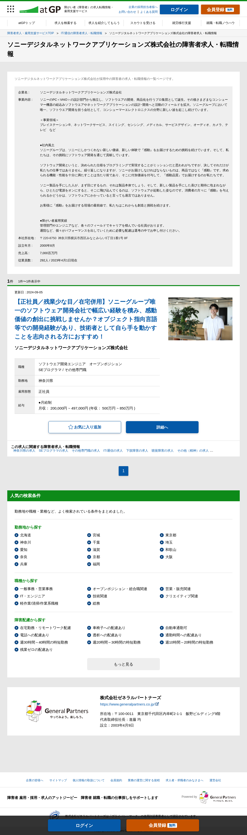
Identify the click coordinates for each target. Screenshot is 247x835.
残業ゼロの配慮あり (36, 649)
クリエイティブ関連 (181, 596)
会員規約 (116, 780)
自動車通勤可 (176, 628)
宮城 (96, 535)
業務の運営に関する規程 (144, 780)
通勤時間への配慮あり (183, 635)
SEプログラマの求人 (53, 450)
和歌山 (170, 549)
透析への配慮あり (107, 635)
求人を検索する (65, 23)
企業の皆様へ (34, 780)
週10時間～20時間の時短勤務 (189, 642)
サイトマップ (58, 780)
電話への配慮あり (34, 635)
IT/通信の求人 (113, 450)
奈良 (23, 557)
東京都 (170, 535)
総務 (96, 603)
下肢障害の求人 (137, 450)
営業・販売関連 (178, 589)
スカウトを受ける (142, 23)
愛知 (23, 549)
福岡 (96, 564)
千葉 (96, 542)
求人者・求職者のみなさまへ (184, 780)
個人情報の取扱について (89, 780)
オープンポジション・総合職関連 (120, 589)
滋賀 (96, 549)
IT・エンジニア (32, 596)
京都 (96, 557)
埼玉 (169, 542)
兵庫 (23, 564)
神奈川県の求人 (24, 450)
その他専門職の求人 (86, 450)
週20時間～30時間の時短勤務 (117, 642)
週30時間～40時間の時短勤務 (44, 642)
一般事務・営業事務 (36, 589)
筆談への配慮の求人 (226, 450)
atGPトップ (26, 23)
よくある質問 (149, 12)
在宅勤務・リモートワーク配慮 (45, 628)
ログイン (84, 825)
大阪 (169, 557)
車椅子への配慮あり (109, 628)
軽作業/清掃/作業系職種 (39, 603)
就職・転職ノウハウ (220, 23)
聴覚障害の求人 (163, 450)
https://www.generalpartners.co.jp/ (127, 704)
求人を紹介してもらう (104, 23)
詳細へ (162, 427)
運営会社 (215, 780)
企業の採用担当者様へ (143, 7)
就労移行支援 (181, 23)
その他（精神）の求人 (193, 450)
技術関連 (100, 596)
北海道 (25, 535)
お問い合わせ (127, 12)
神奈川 (25, 542)
